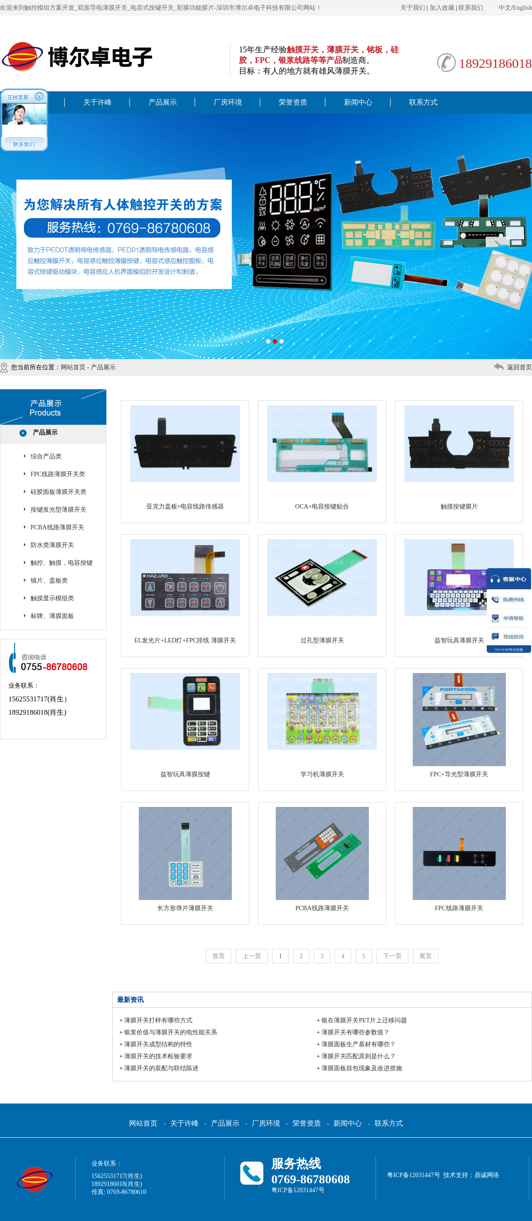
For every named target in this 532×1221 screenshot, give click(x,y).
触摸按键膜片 (459, 506)
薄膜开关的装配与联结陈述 (161, 1068)
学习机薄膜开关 (322, 774)
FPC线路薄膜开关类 (58, 474)
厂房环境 (228, 102)
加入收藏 (442, 7)
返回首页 (519, 367)
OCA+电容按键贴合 (322, 506)
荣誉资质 (293, 102)
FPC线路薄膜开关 (459, 908)
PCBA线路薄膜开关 (57, 527)
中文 (505, 7)
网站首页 (73, 367)
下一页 (392, 956)
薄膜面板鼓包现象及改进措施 (361, 1068)
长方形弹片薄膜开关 (185, 908)
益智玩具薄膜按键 (185, 774)
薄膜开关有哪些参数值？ (355, 1032)
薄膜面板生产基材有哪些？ (358, 1044)
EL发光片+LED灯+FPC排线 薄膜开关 (185, 640)
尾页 (425, 956)
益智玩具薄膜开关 (459, 640)
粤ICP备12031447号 (298, 1190)
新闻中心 (358, 102)
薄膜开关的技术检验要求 (158, 1056)
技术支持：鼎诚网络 (471, 1175)
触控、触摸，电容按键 (62, 563)
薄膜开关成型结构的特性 (158, 1044)
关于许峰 (97, 102)
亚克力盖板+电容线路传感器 (185, 506)
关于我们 (412, 7)
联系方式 (423, 102)
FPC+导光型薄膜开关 (459, 774)
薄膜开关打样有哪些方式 (158, 1020)
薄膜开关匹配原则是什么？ (358, 1056)
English (522, 7)
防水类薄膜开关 (52, 545)
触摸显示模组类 (52, 598)
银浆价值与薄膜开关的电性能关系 (170, 1032)
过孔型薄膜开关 (322, 640)
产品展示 (163, 102)
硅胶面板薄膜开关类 (58, 492)
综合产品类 (46, 456)
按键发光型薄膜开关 (58, 509)
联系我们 (470, 7)
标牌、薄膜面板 (52, 616)
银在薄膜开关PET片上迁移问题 (364, 1020)
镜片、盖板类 (49, 580)
